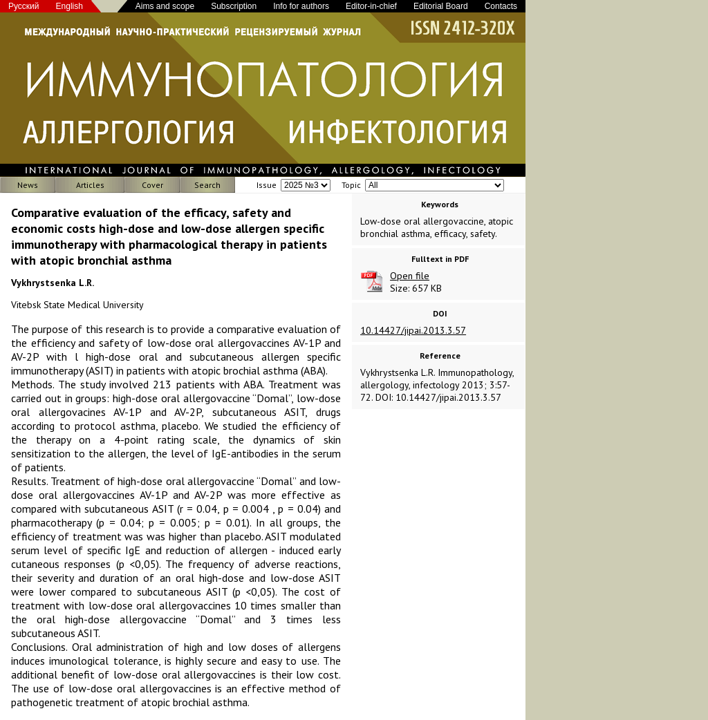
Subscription (234, 6)
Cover (152, 185)
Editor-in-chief (371, 6)
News (27, 185)
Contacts (501, 6)
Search (207, 185)
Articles (90, 185)
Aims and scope (165, 6)
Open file (409, 275)
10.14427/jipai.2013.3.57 (413, 330)
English (69, 6)
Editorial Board (440, 6)
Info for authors (301, 6)
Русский (23, 6)
